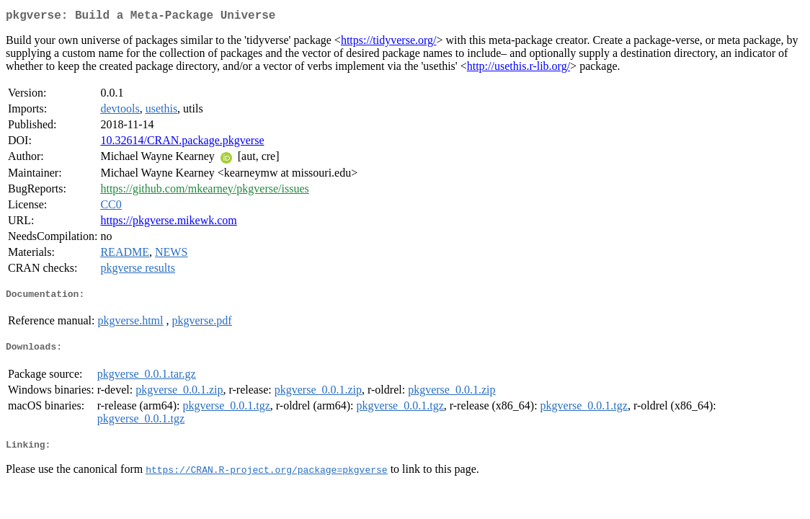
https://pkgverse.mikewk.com (168, 223)
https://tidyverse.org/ (389, 43)
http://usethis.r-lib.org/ (518, 69)
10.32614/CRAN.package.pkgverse (182, 143)
